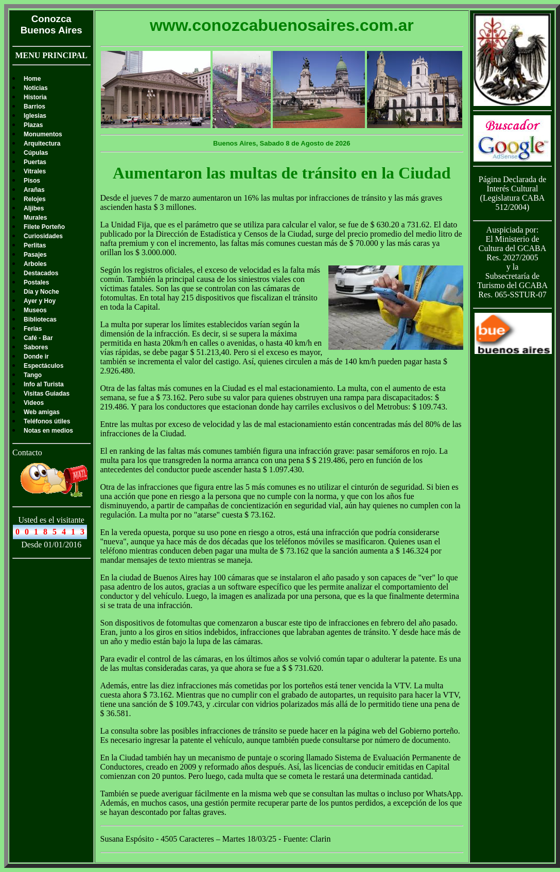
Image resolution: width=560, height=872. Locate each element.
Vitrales (35, 171)
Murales (35, 217)
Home (32, 78)
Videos (34, 402)
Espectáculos (43, 365)
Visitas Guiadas (46, 393)
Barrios (34, 106)
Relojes (35, 199)
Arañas (34, 189)
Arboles (35, 264)
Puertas (35, 162)
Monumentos (43, 134)
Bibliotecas (40, 319)
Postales (36, 282)
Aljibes (34, 208)
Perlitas (35, 245)
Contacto (27, 452)
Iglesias (35, 115)
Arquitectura (42, 143)
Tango (33, 375)
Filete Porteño (44, 226)
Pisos (32, 180)
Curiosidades (43, 236)
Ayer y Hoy (40, 301)
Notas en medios (48, 430)
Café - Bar (38, 338)
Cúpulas (36, 152)
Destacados (41, 273)
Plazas (33, 125)
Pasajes (35, 254)
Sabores (36, 347)
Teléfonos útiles (47, 421)
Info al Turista (44, 384)
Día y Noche (41, 291)
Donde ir (36, 356)
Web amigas (42, 412)
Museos (35, 310)
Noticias (36, 88)
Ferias (33, 328)
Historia (35, 97)
